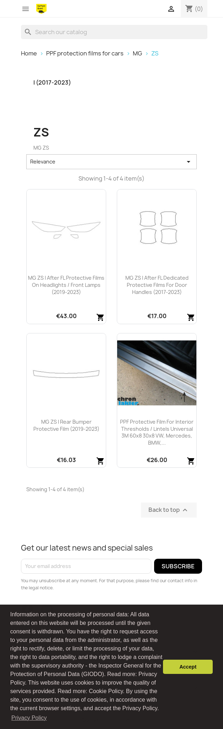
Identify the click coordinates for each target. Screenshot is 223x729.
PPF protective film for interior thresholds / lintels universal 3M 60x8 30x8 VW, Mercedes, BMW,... (157, 432)
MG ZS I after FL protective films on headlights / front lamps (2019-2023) (66, 284)
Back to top (168, 509)
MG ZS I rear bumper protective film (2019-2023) (66, 425)
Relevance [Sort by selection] (111, 161)
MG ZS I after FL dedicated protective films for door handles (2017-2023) (157, 284)
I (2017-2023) (52, 82)
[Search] (114, 32)
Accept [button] (187, 667)
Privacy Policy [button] (29, 718)
